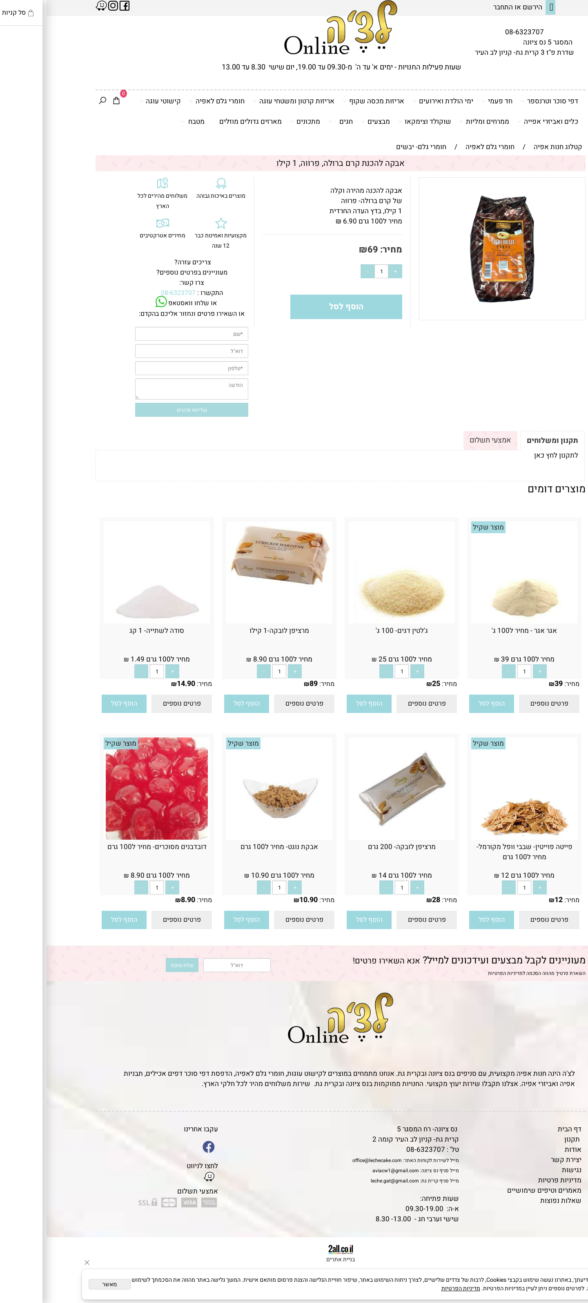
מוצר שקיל (441, 527)
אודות (526, 1149)
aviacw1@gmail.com (349, 1170)
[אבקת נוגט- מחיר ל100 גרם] (233, 837)
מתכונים (258, 121)
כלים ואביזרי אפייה (501, 121)
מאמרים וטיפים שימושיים (498, 1190)
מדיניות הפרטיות (458, 973)
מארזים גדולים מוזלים (204, 121)
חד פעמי (450, 101)
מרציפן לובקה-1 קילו (233, 631)
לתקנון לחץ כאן (510, 455)
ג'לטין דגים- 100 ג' (355, 631)
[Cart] (69, 101)
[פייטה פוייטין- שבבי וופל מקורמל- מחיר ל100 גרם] (478, 837)
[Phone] (568, 1247)
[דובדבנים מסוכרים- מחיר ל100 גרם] (110, 837)
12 (512, 899)
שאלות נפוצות (514, 1201)
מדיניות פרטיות (513, 1180)
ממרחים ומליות (438, 121)
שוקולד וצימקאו (378, 121)
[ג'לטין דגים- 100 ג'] (355, 621)
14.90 (139, 683)
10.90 (262, 899)
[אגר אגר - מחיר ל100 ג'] (478, 621)
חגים (294, 121)
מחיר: (344, 249)
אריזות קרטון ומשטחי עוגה (247, 101)
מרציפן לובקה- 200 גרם (355, 847)
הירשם (486, 7)
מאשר (63, 1284)
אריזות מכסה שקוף (327, 101)
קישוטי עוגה (113, 101)
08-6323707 (478, 32)
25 (389, 683)
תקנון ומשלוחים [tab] (506, 440)
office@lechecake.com (330, 1160)
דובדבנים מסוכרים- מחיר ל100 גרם (110, 847)
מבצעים (328, 121)
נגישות (525, 1170)
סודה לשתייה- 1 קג (110, 631)
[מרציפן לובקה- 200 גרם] (355, 837)
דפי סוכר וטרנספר (503, 101)
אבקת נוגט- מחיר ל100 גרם (233, 847)
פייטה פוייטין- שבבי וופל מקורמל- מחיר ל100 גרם (478, 852)
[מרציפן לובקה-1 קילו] (233, 586)
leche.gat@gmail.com (348, 1181)
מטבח (146, 121)
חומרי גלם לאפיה (170, 101)
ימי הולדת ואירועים (396, 101)
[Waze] (568, 1265)
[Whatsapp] (568, 1284)
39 (512, 683)
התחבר (456, 7)
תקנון (525, 1139)
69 (326, 249)
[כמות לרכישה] (335, 271)
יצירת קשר (519, 1160)
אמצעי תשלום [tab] (444, 440)
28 (389, 899)
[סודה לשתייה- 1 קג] (110, 621)
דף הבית (523, 1129)
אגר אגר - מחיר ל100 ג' (477, 631)
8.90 (141, 899)
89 (267, 683)
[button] (445, 704)
